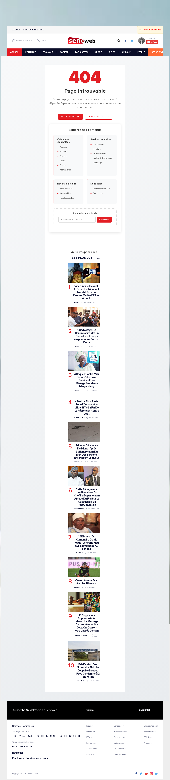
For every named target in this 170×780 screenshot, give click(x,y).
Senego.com (119, 726)
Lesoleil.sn (90, 732)
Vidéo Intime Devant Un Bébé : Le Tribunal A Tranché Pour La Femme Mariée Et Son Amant (86, 292)
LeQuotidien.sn (120, 749)
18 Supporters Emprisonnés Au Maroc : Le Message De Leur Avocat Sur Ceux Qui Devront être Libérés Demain (86, 623)
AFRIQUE (126, 52)
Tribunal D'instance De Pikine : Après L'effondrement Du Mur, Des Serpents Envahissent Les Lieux (86, 451)
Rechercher (104, 220)
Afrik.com (147, 743)
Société (62, 151)
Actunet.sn (90, 754)
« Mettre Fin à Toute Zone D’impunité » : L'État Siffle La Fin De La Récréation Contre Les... (86, 407)
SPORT (98, 52)
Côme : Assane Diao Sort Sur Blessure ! (86, 582)
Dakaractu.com (120, 754)
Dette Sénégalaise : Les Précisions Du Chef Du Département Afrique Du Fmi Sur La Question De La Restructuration (87, 497)
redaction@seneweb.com (33, 758)
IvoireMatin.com (150, 732)
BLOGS (111, 52)
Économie (63, 156)
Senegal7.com (119, 737)
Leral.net (89, 726)
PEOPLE (141, 52)
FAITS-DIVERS (81, 52)
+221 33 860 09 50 (69, 736)
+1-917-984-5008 (22, 746)
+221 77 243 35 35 (22, 736)
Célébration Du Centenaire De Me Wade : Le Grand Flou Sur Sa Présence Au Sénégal (86, 542)
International (65, 170)
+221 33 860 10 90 (45, 736)
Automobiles (98, 144)
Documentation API (101, 189)
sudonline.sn (119, 743)
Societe (77, 346)
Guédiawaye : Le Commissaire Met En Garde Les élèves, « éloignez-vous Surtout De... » (86, 336)
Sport (62, 161)
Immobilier (97, 149)
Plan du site (98, 193)
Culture (62, 165)
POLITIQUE (30, 52)
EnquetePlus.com (151, 726)
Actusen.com (91, 749)
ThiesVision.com (120, 732)
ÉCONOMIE (47, 52)
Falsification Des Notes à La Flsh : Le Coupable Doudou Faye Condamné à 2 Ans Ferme (87, 670)
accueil (14, 52)
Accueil (16, 30)
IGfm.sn (89, 737)
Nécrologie (97, 163)
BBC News (148, 737)
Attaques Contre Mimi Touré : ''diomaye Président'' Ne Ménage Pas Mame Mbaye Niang (86, 380)
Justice (76, 302)
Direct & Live (65, 193)
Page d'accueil (65, 189)
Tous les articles (66, 198)
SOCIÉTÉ (64, 52)
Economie (79, 509)
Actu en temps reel (33, 30)
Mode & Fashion (100, 153)
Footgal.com (91, 743)
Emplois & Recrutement (103, 158)
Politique (63, 147)
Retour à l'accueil (70, 116)
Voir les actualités (98, 116)
